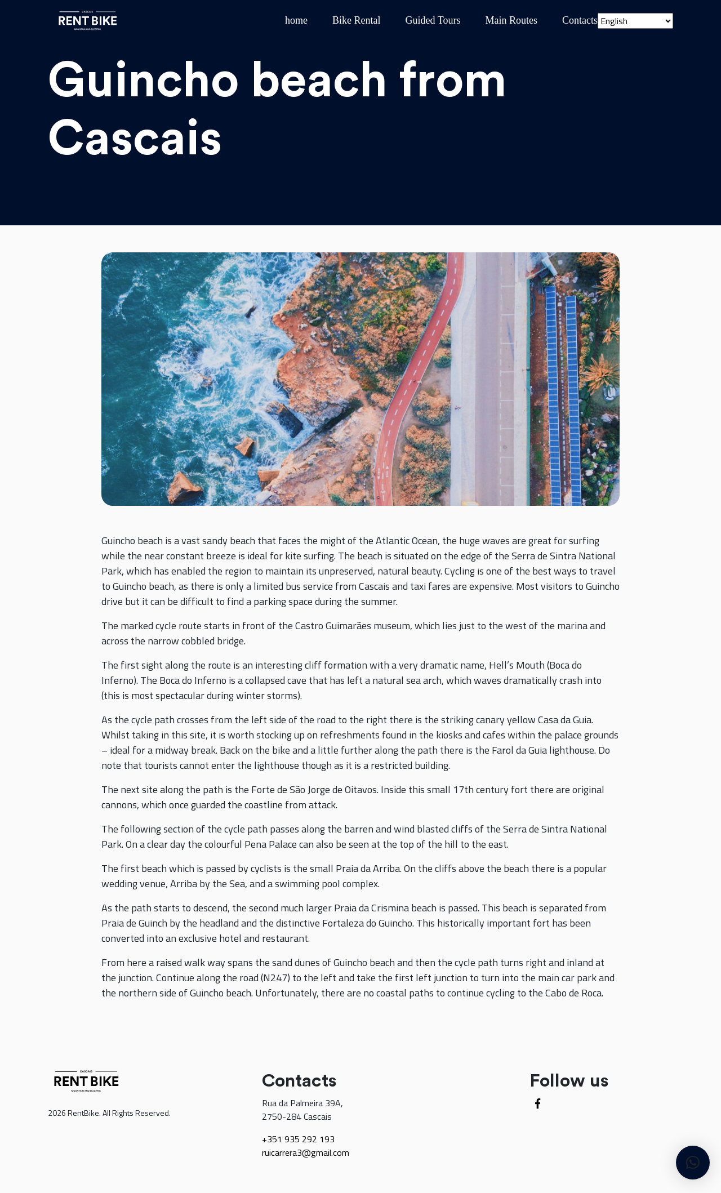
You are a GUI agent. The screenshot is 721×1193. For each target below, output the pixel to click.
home (296, 20)
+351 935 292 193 (298, 1139)
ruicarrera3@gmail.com (305, 1152)
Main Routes (512, 20)
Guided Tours (433, 20)
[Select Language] (635, 21)
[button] (693, 1162)
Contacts (580, 20)
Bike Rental (356, 20)
